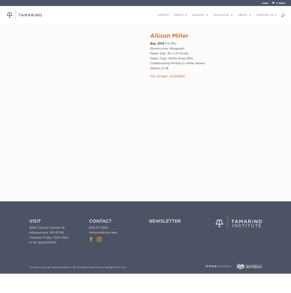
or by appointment (42, 242)
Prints (178, 15)
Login (265, 3)
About (243, 15)
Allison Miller (169, 35)
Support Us (265, 15)
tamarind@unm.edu (103, 232)
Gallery (198, 15)
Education (221, 15)
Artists (163, 15)
